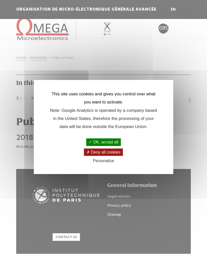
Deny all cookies (103, 152)
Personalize (103, 161)
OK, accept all (103, 142)
